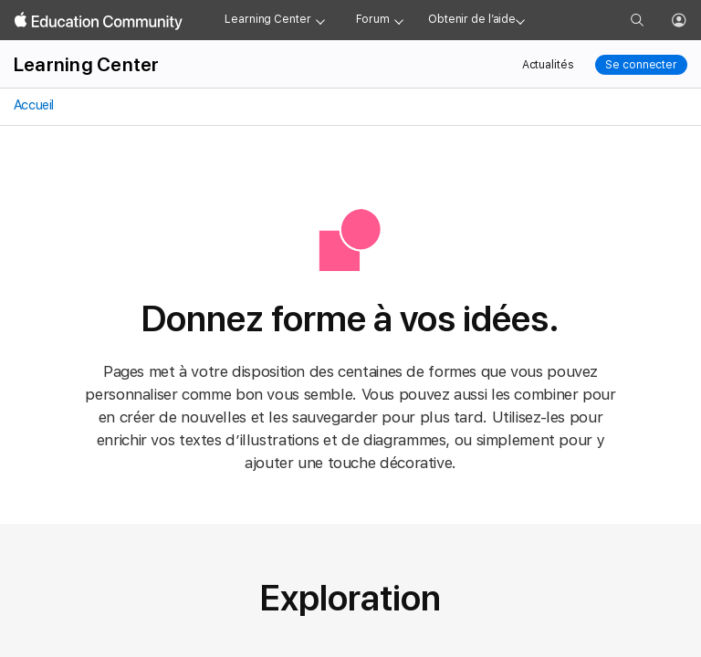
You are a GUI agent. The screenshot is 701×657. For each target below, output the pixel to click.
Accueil (32, 105)
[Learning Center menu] (320, 20)
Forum (373, 19)
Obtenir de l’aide (472, 19)
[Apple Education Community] (99, 21)
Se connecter (641, 64)
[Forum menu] (398, 20)
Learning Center (267, 19)
